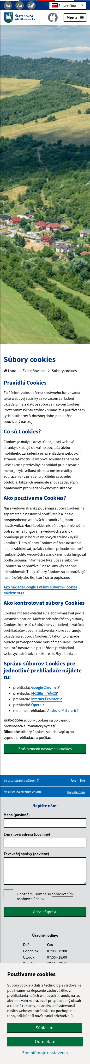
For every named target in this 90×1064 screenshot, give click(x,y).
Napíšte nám (76, 792)
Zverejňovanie (34, 370)
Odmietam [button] (45, 1041)
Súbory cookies (64, 370)
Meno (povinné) (17, 814)
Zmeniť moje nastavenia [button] (45, 1053)
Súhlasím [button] (45, 1028)
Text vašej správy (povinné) (26, 853)
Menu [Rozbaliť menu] (75, 17)
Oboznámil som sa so (45, 896)
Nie (83, 780)
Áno (74, 780)
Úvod (10, 370)
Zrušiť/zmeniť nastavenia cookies (45, 748)
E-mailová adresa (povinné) (27, 834)
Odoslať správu (45, 911)
